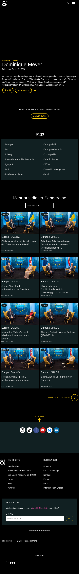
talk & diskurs (51, 159)
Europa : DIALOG (10, 60)
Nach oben (39, 419)
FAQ (45, 483)
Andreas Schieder (14, 174)
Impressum (7, 541)
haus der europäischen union (20, 159)
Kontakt (46, 475)
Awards (11, 488)
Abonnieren (23, 90)
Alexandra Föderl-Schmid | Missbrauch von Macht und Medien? (15, 335)
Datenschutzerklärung (27, 541)
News (10, 479)
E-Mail (9, 514)
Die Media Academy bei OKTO (22, 475)
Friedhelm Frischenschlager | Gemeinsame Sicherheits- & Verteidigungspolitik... (56, 244)
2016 (47, 164)
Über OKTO (48, 466)
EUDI (47, 174)
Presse (46, 479)
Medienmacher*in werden (19, 471)
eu (7, 149)
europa (9, 144)
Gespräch (10, 164)
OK (69, 519)
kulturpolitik (50, 154)
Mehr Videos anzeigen (63, 397)
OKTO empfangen (51, 471)
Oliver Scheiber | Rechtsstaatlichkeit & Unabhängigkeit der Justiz (54, 289)
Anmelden (39, 116)
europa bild (50, 144)
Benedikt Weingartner (55, 169)
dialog (9, 154)
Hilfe (10, 483)
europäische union (54, 149)
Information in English (53, 488)
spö (8, 169)
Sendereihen (14, 466)
